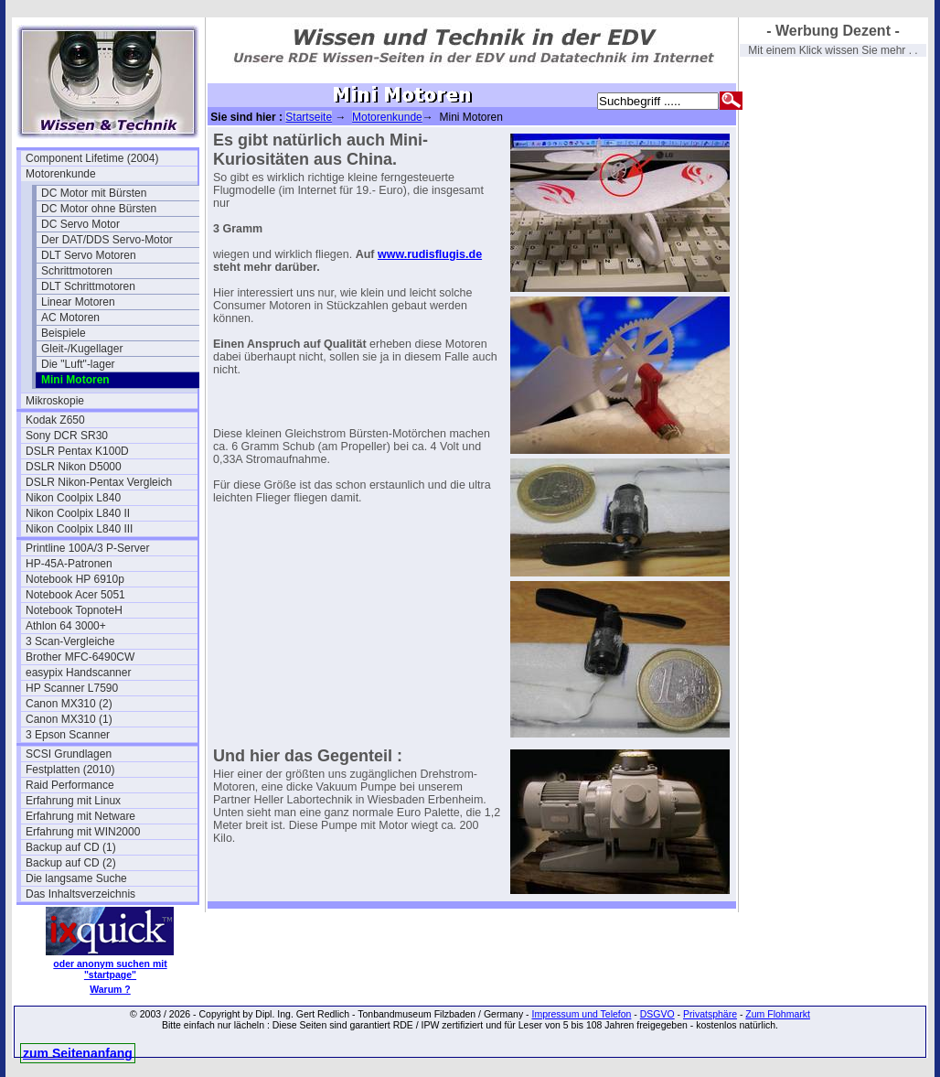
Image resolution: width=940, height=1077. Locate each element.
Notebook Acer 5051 (75, 594)
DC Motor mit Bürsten (93, 193)
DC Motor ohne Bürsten (98, 208)
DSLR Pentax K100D (77, 451)
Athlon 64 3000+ (66, 625)
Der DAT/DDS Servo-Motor (107, 239)
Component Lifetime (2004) (92, 158)
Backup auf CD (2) (71, 862)
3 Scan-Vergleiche (70, 641)
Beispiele (63, 333)
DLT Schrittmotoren (88, 286)
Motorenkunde (61, 173)
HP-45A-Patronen (69, 563)
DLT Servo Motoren (88, 255)
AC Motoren (70, 317)
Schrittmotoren (76, 270)
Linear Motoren (78, 302)
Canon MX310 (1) (69, 719)
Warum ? (110, 989)
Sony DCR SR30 (67, 435)
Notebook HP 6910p (75, 579)
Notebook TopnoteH (74, 610)
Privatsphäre (710, 1013)
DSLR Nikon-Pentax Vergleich (99, 482)
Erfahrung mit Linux (73, 800)
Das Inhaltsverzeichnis (80, 894)
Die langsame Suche (76, 878)
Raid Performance (70, 785)
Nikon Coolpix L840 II (78, 513)
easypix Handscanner (78, 672)
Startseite (308, 117)
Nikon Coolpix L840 (73, 497)
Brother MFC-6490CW (80, 657)
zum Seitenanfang (78, 1053)
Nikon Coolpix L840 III (79, 528)
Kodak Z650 (55, 420)
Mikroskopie (55, 400)
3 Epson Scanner (68, 734)
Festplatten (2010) (70, 769)
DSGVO (657, 1013)
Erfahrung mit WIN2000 (83, 831)
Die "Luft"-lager (78, 364)
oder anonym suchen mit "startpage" (109, 969)
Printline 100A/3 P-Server (87, 548)
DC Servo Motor (80, 224)
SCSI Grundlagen (69, 754)
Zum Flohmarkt (777, 1013)
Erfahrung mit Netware (80, 816)
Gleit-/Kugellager (82, 348)
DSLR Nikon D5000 (74, 466)
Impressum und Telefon (581, 1013)
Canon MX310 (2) (69, 703)
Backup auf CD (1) (71, 847)
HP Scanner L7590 (72, 688)
